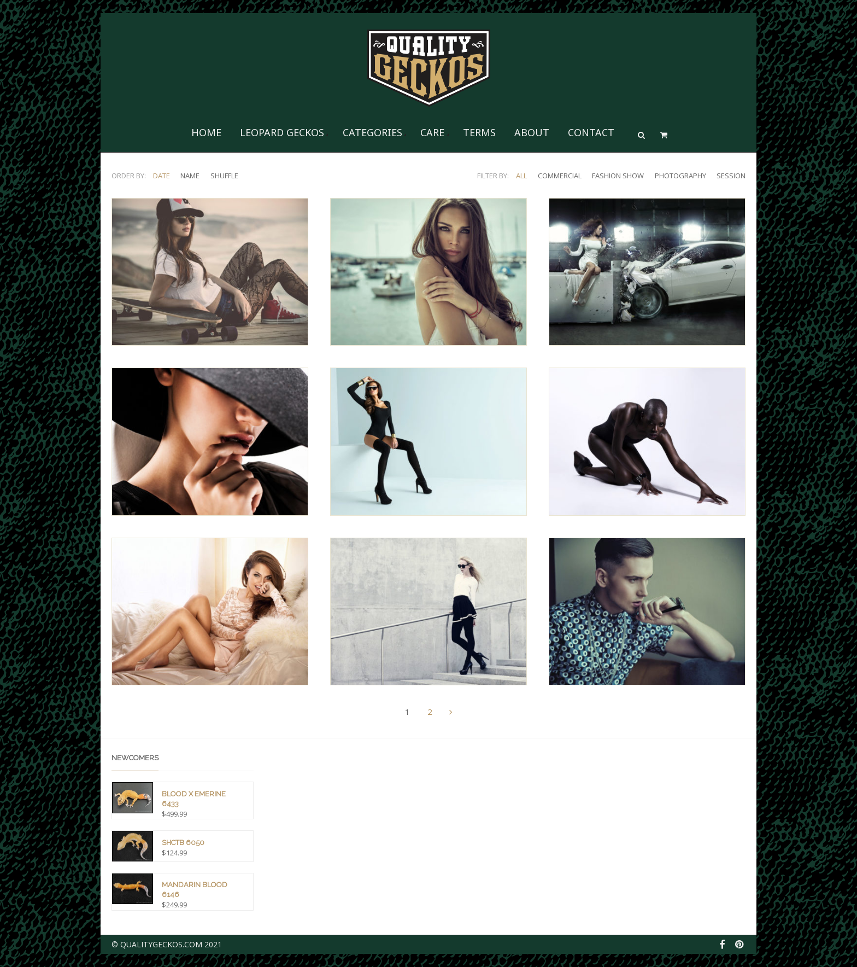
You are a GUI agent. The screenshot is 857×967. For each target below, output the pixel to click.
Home (206, 132)
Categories (372, 132)
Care (432, 132)
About (531, 132)
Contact (591, 132)
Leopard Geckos (282, 132)
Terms (479, 132)
